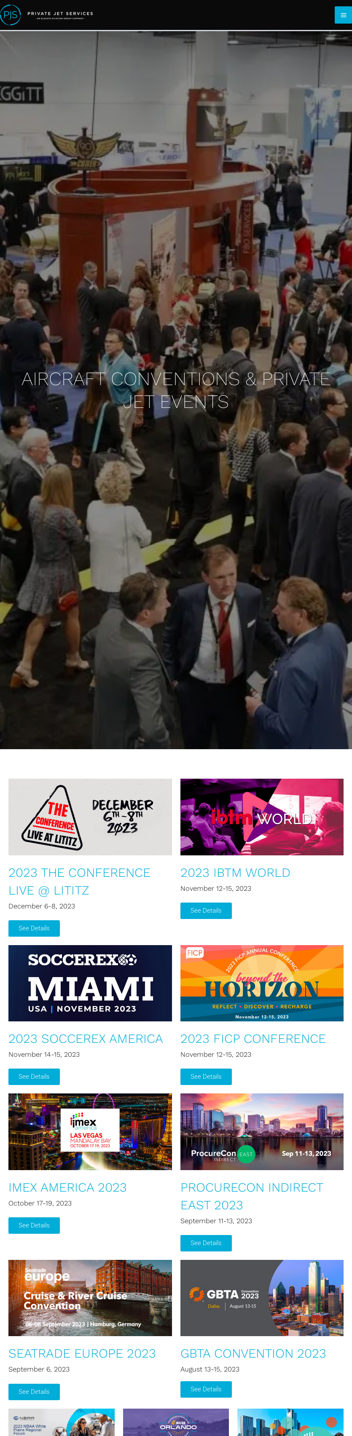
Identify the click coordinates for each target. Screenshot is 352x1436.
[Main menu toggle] (343, 15)
